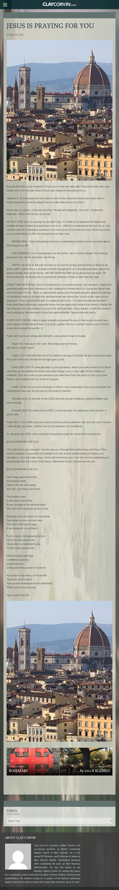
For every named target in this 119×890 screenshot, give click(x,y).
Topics (12, 810)
